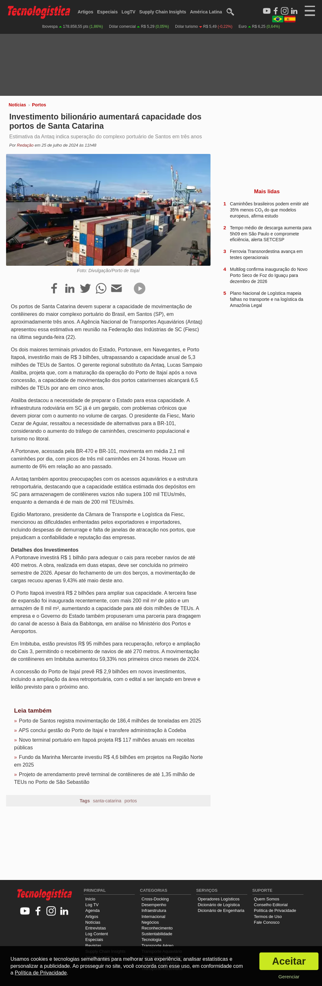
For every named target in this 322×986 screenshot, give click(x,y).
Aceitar (289, 961)
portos (131, 800)
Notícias (17, 104)
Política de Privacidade (275, 910)
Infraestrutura (154, 910)
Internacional (153, 916)
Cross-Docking (155, 899)
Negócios (150, 922)
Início (90, 899)
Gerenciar (288, 976)
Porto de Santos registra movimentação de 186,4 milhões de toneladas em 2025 (110, 720)
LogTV (128, 11)
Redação (25, 145)
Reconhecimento (157, 928)
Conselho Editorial (271, 904)
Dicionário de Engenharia (221, 910)
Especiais (107, 11)
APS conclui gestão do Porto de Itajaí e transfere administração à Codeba (102, 730)
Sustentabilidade (157, 933)
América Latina (206, 11)
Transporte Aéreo (157, 945)
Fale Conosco (267, 922)
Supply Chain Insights (162, 11)
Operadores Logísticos (219, 899)
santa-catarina (107, 800)
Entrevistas (95, 928)
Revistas (93, 945)
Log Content (96, 933)
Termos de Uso (268, 916)
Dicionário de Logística (219, 904)
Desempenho (154, 904)
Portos (39, 104)
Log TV (92, 904)
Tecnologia (151, 939)
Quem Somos (266, 899)
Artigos (85, 11)
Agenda (92, 910)
